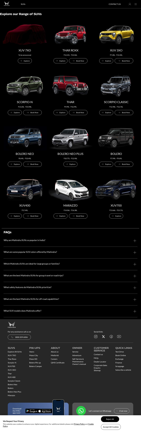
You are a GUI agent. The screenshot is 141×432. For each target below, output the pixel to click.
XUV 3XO (12, 370)
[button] (129, 5)
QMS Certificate (57, 362)
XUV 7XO (12, 355)
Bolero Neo (12, 384)
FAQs (96, 358)
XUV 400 (11, 377)
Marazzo (11, 395)
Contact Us (115, 4)
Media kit (55, 355)
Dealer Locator (100, 361)
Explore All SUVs (15, 351)
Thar (10, 373)
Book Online (120, 355)
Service (75, 351)
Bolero (10, 388)
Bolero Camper (35, 366)
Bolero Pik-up (35, 362)
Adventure (76, 355)
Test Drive (119, 351)
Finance (118, 362)
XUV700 (11, 366)
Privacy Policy (79, 424)
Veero (31, 351)
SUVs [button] (23, 4)
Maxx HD (33, 359)
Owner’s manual (79, 364)
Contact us (98, 354)
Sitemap (97, 370)
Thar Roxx (12, 359)
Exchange (119, 359)
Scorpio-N (12, 362)
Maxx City (33, 355)
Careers (54, 359)
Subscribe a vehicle (123, 370)
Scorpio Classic (14, 381)
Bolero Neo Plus (14, 392)
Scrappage (119, 366)
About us (54, 351)
